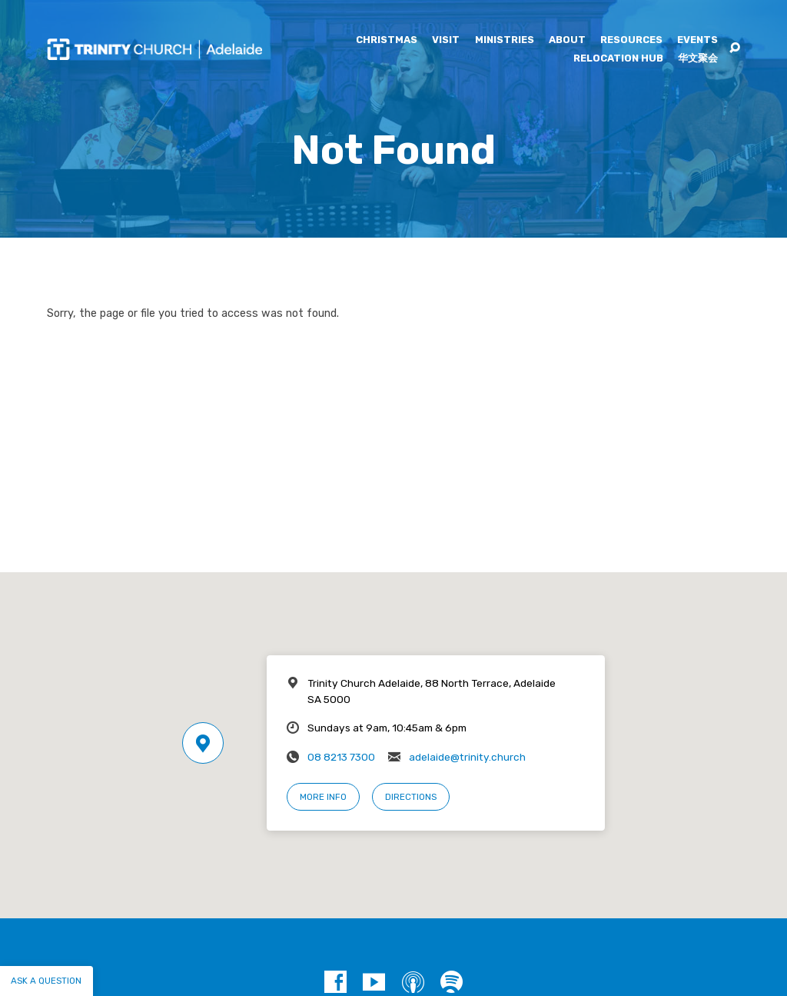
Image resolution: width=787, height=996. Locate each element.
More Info (323, 796)
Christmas (386, 40)
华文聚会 (698, 59)
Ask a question (46, 980)
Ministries (504, 40)
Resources (631, 40)
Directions (411, 796)
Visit (446, 40)
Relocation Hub (618, 59)
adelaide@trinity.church (467, 757)
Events (697, 40)
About (567, 40)
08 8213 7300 (341, 757)
